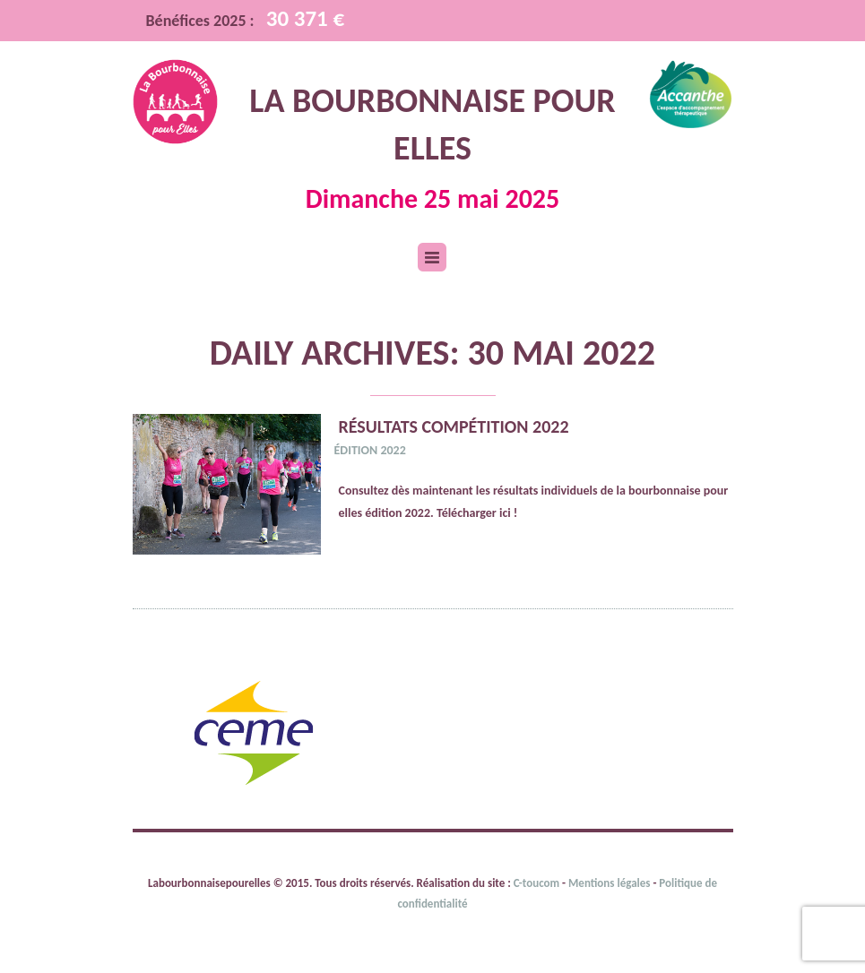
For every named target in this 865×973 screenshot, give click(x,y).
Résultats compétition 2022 (454, 426)
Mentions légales (609, 883)
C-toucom (538, 883)
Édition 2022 (370, 450)
